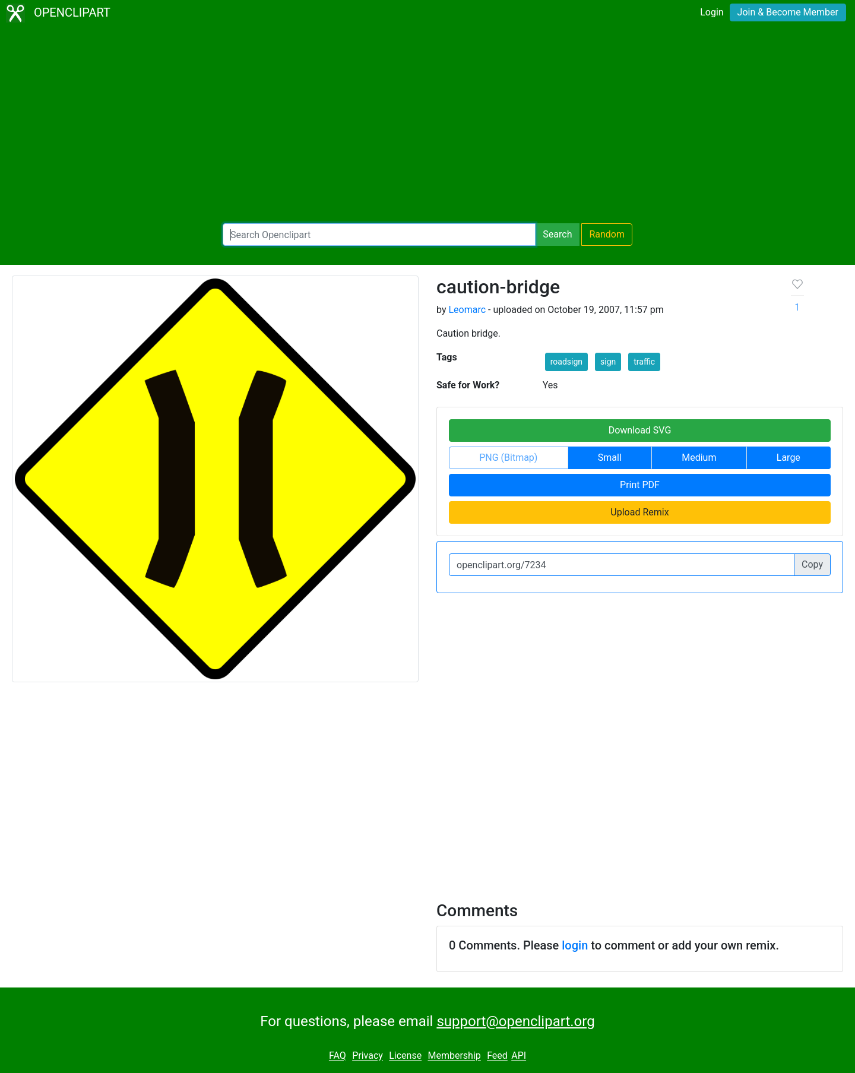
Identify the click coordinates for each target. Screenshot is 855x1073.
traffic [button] (644, 361)
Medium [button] (699, 457)
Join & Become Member (787, 12)
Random (607, 234)
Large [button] (788, 457)
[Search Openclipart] (379, 234)
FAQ (337, 1056)
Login (711, 12)
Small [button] (610, 457)
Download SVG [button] (640, 430)
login (575, 945)
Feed (497, 1056)
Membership (454, 1056)
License (405, 1056)
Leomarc (467, 309)
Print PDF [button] (640, 484)
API (518, 1056)
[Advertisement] (427, 125)
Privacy (367, 1056)
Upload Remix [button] (639, 512)
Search (557, 234)
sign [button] (608, 361)
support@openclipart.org (515, 1021)
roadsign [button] (566, 361)
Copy (812, 564)
